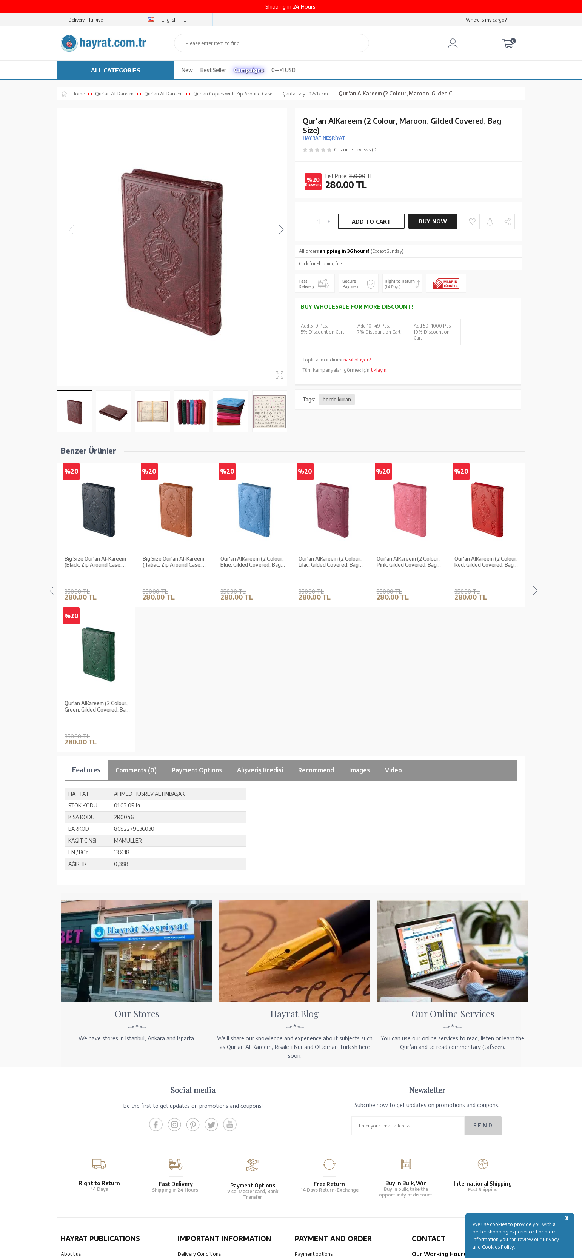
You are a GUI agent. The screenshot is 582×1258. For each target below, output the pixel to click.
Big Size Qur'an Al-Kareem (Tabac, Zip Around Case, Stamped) (95, 562)
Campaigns (249, 70)
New (187, 70)
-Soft (290, 1248)
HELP (313, 1192)
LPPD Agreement (197, 1147)
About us (71, 1098)
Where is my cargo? (486, 20)
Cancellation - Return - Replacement (334, 1152)
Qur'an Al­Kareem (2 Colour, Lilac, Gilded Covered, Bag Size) (251, 562)
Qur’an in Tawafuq (81, 1137)
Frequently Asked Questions (209, 1156)
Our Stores (73, 1107)
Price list (70, 1156)
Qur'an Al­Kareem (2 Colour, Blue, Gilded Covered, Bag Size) (174, 562)
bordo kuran (337, 399)
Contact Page (427, 1162)
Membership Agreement (204, 1127)
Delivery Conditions (199, 1098)
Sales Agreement (196, 1117)
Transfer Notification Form (324, 1117)
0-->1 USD (283, 70)
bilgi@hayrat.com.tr (434, 1152)
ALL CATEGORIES (115, 70)
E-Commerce (312, 1248)
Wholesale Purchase (83, 1117)
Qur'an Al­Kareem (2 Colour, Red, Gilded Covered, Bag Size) (408, 562)
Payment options (314, 1098)
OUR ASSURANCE (214, 1192)
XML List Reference (82, 1127)
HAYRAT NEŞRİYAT (324, 138)
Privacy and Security (200, 1137)
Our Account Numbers (319, 1107)
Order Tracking (311, 1143)
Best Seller (213, 70)
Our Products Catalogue (87, 1147)
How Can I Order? (314, 1162)
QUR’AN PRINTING (96, 1192)
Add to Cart (371, 221)
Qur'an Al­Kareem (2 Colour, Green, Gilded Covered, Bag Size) (486, 562)
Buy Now (433, 221)
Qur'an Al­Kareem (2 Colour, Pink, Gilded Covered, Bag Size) (330, 562)
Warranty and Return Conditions (213, 1107)
